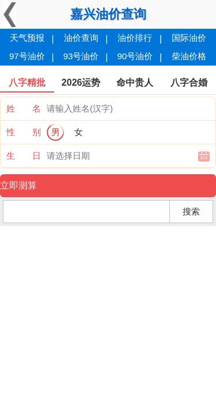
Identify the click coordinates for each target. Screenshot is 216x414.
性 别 (23, 132)
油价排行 (135, 38)
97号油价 (27, 56)
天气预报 (27, 38)
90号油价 (135, 56)
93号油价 (81, 56)
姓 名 (23, 108)
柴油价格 (189, 56)
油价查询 (81, 38)
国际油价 (189, 38)
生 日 (23, 155)
